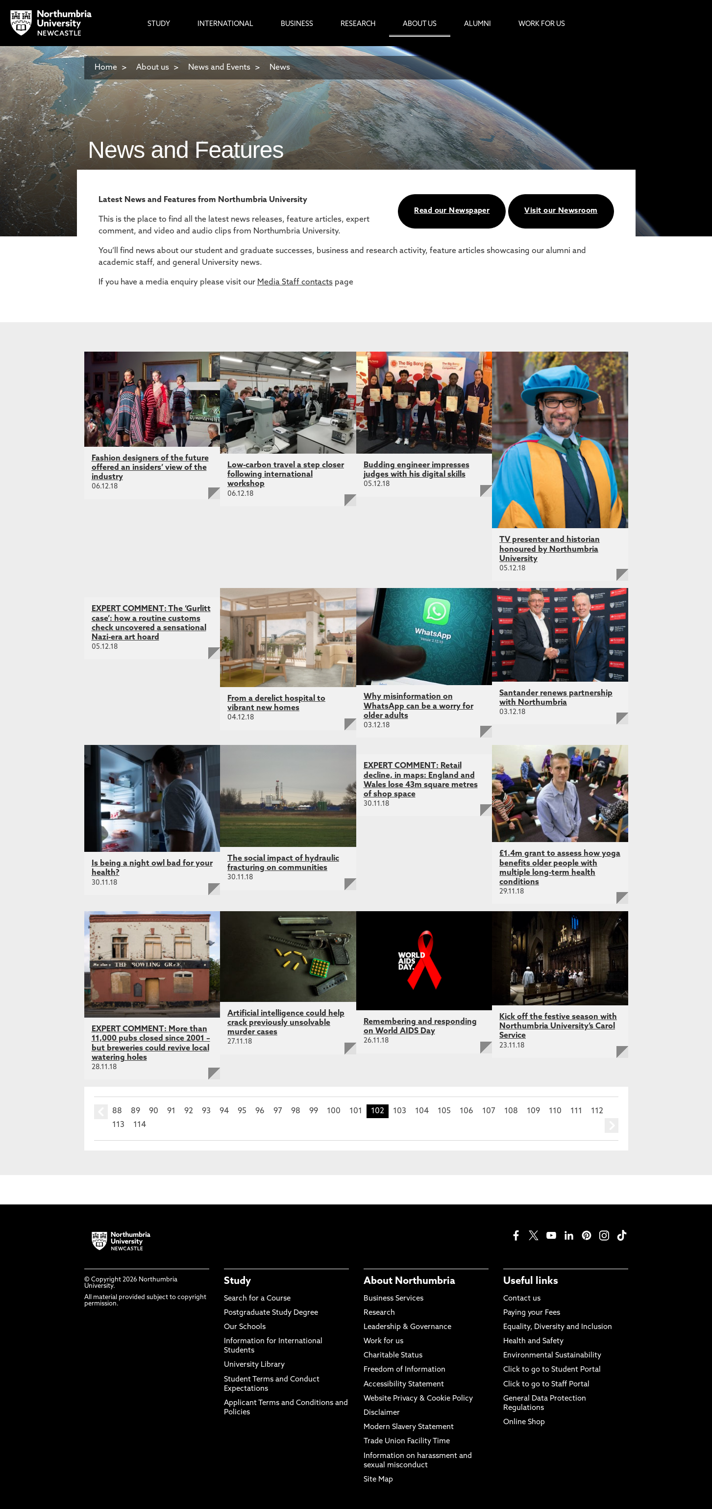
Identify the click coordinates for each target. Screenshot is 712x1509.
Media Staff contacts (295, 282)
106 (466, 1111)
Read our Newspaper (452, 211)
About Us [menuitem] (420, 24)
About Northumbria (409, 1281)
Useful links (530, 1281)
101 (355, 1111)
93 (206, 1111)
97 (277, 1111)
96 (260, 1111)
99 (313, 1111)
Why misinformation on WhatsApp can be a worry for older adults (418, 706)
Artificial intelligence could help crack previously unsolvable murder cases (285, 1023)
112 (597, 1111)
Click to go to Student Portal (552, 1370)
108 (511, 1111)
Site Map (378, 1479)
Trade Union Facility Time (407, 1441)
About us (152, 68)
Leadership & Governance (407, 1327)
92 (188, 1111)
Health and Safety (533, 1341)
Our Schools (245, 1327)
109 (533, 1111)
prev (101, 1111)
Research (379, 1313)
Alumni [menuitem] (477, 24)
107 (488, 1111)
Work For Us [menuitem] (541, 24)
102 (377, 1111)
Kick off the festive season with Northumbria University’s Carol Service (558, 1026)
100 (334, 1111)
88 (117, 1111)
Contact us (521, 1299)
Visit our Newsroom (560, 211)
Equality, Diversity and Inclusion (557, 1327)
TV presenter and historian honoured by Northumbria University (549, 549)
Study (237, 1281)
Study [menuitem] (158, 24)
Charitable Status (393, 1355)
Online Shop (524, 1422)
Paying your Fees (531, 1313)
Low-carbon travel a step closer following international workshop (285, 474)
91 (171, 1111)
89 (135, 1111)
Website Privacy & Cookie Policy (418, 1399)
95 (242, 1111)
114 (139, 1125)
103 (399, 1111)
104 (422, 1111)
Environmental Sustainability (552, 1355)
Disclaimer (382, 1413)
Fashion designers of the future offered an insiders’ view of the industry (150, 468)
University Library (254, 1365)
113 (118, 1125)
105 (444, 1111)
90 (153, 1111)
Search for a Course (257, 1299)
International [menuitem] (225, 24)
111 (576, 1111)
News (280, 68)
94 (224, 1111)
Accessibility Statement (404, 1384)
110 (555, 1111)
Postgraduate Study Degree (271, 1313)
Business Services (393, 1299)
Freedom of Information (404, 1370)
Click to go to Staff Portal (546, 1384)
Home (106, 68)
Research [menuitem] (358, 24)
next (611, 1125)
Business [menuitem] (297, 24)
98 (295, 1111)
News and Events (219, 68)
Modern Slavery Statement (409, 1427)
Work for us (383, 1341)
